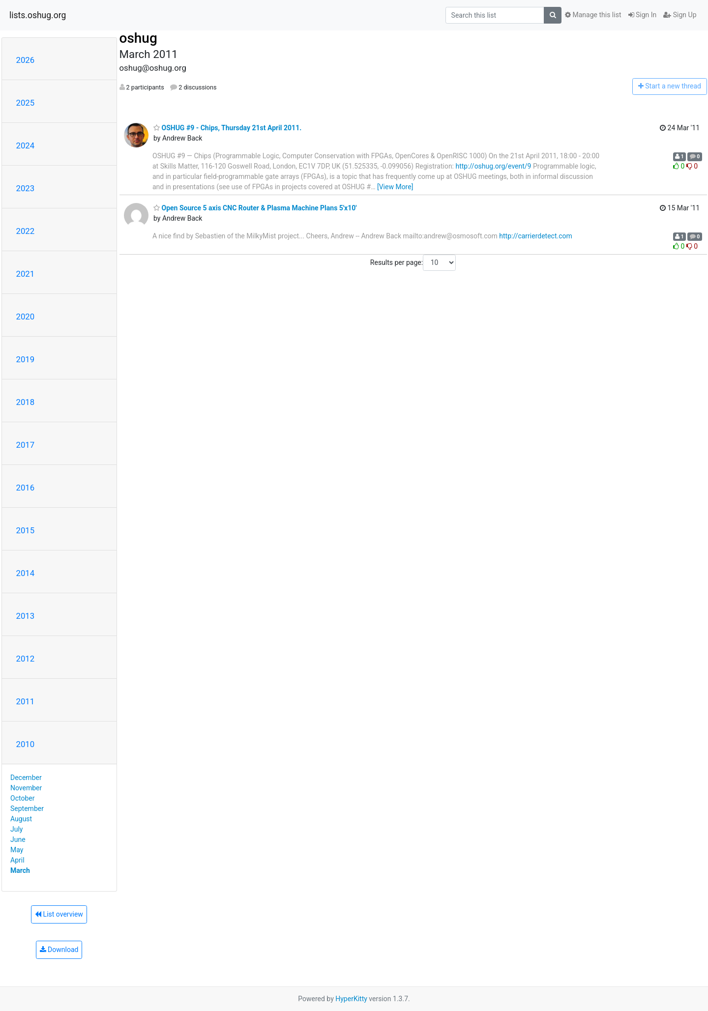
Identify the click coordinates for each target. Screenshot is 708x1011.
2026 (25, 60)
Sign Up (679, 15)
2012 (25, 659)
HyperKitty (351, 999)
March (20, 870)
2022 (25, 231)
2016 (25, 487)
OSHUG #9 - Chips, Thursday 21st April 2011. (227, 128)
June (18, 839)
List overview (59, 914)
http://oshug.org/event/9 (493, 166)
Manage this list (593, 15)
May (16, 850)
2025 (25, 103)
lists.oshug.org (37, 15)
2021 (25, 274)
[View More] (395, 187)
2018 (25, 402)
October (22, 798)
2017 (25, 445)
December (26, 777)
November (26, 788)
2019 (25, 359)
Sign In (642, 15)
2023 (25, 188)
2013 (25, 616)
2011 (25, 701)
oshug (138, 38)
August (21, 819)
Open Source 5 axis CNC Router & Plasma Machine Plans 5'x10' (255, 208)
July (16, 829)
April (17, 860)
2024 (25, 145)
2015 (25, 530)
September (27, 808)
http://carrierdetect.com (535, 236)
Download (59, 949)
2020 (25, 316)
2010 (25, 744)
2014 (25, 573)
